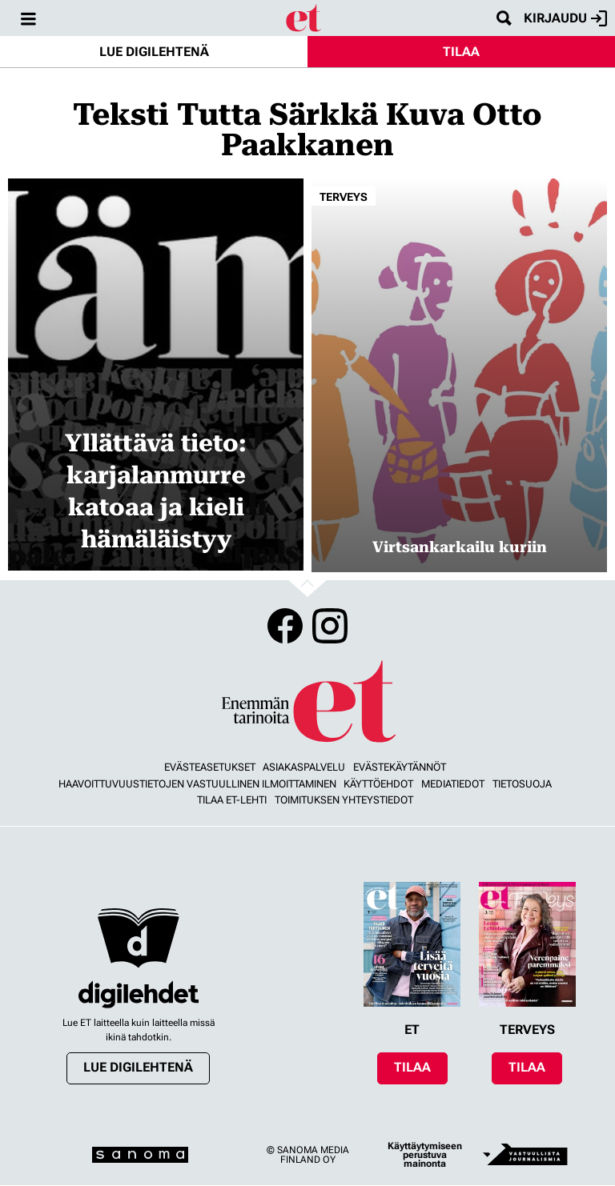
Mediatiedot (452, 784)
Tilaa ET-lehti (232, 800)
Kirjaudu (565, 18)
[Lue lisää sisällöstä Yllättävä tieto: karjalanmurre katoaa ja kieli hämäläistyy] (155, 374)
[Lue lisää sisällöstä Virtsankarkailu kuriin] (459, 375)
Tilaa (461, 51)
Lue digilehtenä (154, 51)
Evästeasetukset (209, 767)
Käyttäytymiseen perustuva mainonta (425, 1155)
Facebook (285, 625)
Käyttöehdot (378, 784)
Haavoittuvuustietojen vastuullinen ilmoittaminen (197, 784)
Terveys (344, 196)
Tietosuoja (522, 784)
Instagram (330, 625)
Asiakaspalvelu (304, 767)
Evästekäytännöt (399, 767)
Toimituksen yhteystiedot (344, 800)
